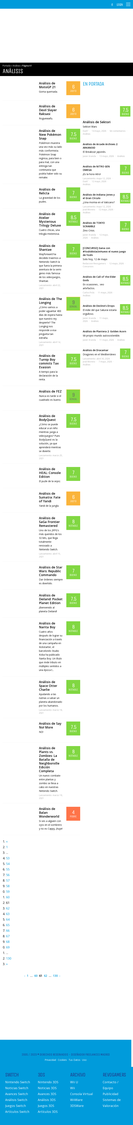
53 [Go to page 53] (8, 858)
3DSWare (77, 1106)
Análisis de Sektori (97, 122)
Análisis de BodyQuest (47, 418)
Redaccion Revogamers (94, 263)
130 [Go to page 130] (8, 958)
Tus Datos (74, 1060)
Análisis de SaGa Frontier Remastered (49, 522)
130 (55, 975)
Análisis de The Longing (50, 301)
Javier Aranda (89, 156)
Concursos (88, 266)
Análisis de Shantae (47, 248)
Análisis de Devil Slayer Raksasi (48, 110)
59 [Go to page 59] (8, 891)
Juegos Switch (15, 1106)
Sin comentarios (117, 130)
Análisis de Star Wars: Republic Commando (50, 571)
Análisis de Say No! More (50, 725)
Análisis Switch (16, 1100)
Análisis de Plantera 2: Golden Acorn (104, 331)
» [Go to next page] (7, 964)
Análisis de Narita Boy (47, 625)
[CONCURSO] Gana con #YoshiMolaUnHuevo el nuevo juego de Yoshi (104, 251)
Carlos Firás (88, 292)
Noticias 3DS (47, 1088)
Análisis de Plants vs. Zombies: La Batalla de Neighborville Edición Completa (49, 759)
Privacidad (50, 1060)
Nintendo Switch (17, 1082)
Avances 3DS (47, 1094)
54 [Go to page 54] (8, 864)
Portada (7, 65)
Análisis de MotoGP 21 (47, 85)
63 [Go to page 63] (8, 914)
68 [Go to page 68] (8, 942)
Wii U (74, 1082)
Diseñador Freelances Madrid (90, 1054)
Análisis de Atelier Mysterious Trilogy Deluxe (50, 219)
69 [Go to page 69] (8, 947)
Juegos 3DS (46, 1106)
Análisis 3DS (47, 1100)
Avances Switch (16, 1094)
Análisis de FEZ (50, 391)
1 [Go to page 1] (7, 847)
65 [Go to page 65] (8, 925)
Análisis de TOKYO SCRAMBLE (94, 224)
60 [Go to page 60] (8, 897)
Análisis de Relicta (47, 191)
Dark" (85, 130)
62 (45, 975)
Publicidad (110, 1094)
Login (120, 4)
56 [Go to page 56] (8, 875)
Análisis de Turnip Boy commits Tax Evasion (49, 361)
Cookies (62, 1060)
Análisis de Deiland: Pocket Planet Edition (51, 599)
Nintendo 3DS (48, 1082)
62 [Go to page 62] (8, 908)
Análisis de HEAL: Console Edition (50, 473)
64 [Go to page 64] (8, 919)
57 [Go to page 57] (8, 880)
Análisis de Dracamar (95, 350)
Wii (72, 1088)
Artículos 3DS (48, 1112)
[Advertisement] (66, 35)
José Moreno (89, 209)
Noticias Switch (16, 1088)
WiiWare (76, 1100)
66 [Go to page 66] (8, 930)
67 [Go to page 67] (8, 936)
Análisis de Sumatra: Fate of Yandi (49, 497)
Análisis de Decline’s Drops (98, 305)
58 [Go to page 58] (8, 886)
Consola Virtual (81, 1094)
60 (35, 975)
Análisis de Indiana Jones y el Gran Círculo (99, 196)
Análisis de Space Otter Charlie (48, 686)
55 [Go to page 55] (8, 869)
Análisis (16, 65)
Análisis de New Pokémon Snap (50, 134)
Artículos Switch (17, 1112)
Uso (84, 1060)
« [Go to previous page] (7, 841)
